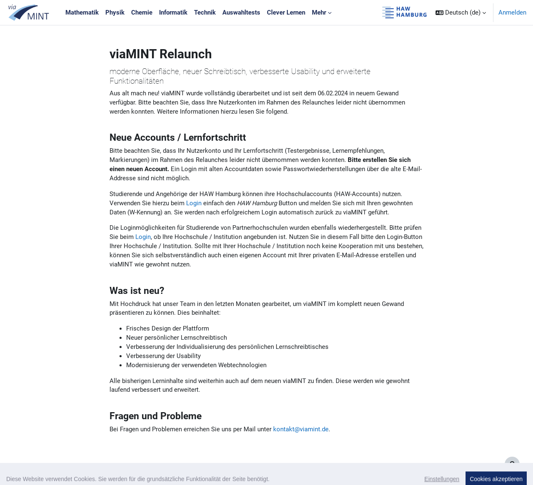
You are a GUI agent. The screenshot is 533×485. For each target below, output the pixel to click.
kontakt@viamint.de (301, 437)
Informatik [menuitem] (173, 12)
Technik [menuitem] (205, 12)
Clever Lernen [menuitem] (286, 12)
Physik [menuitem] (115, 12)
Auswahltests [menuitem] (241, 12)
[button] (460, 12)
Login (194, 206)
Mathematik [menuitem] (82, 12)
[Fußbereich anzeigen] (512, 464)
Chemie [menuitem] (141, 12)
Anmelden (512, 12)
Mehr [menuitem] (319, 12)
